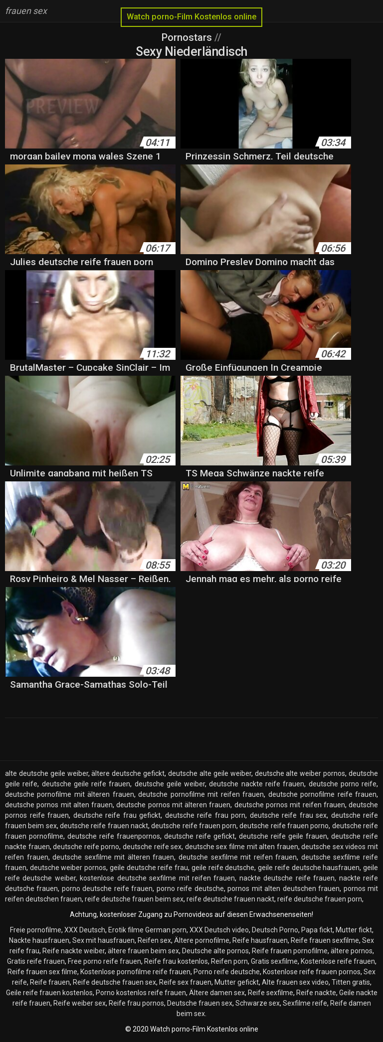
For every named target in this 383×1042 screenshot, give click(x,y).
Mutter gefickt (236, 982)
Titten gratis (351, 982)
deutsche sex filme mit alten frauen (241, 847)
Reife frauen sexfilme (325, 940)
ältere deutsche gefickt (128, 773)
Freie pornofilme (35, 930)
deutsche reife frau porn (205, 815)
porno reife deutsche (190, 889)
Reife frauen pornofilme (290, 951)
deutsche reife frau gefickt (117, 815)
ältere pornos (352, 951)
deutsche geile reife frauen (86, 784)
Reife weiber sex (79, 1003)
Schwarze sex (257, 1003)
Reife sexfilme (270, 993)
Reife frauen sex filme (42, 972)
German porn (166, 930)
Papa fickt (317, 930)
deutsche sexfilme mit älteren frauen (113, 857)
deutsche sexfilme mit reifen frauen (238, 857)
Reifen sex (154, 940)
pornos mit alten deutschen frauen (283, 889)
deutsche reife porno (86, 847)
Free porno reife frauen (104, 961)
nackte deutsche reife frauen (287, 878)
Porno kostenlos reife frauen (141, 993)
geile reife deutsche (223, 868)
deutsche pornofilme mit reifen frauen (201, 794)
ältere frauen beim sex (143, 951)
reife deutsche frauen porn (319, 899)
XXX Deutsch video (219, 930)
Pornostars (188, 37)
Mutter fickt (354, 930)
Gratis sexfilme (274, 961)
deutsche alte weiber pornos (300, 773)
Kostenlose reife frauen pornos (312, 972)
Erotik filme (126, 930)
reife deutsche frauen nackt (230, 899)
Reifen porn (229, 961)
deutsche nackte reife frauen (256, 784)
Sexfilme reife (305, 1003)
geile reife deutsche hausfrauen (309, 868)
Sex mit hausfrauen (103, 940)
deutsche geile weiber (170, 784)
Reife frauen (50, 982)
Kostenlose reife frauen (338, 961)
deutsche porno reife (343, 784)
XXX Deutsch (84, 930)
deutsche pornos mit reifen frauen (289, 805)
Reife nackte (316, 993)
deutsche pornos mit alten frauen (59, 805)
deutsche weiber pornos (68, 868)
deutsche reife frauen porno (284, 826)
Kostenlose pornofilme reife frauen (135, 972)
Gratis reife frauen (36, 961)
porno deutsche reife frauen (107, 889)
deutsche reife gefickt (199, 836)
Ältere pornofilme (201, 940)
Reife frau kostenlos (176, 961)
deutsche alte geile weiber (209, 773)
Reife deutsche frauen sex (114, 982)
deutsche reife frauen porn (193, 826)
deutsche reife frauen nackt (104, 826)
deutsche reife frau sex (288, 815)
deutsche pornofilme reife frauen (322, 794)
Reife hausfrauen (260, 940)
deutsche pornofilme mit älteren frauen (69, 794)
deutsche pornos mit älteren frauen (173, 805)
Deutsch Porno (275, 930)
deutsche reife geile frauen (283, 836)
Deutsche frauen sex (199, 1003)
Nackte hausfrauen (39, 940)
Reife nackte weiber (73, 951)
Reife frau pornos (136, 1003)
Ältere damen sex (217, 993)
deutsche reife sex (152, 847)
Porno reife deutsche (226, 972)
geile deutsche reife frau (149, 868)
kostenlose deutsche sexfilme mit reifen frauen (157, 878)
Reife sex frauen (185, 982)
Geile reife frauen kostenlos (49, 993)
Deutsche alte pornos (215, 951)
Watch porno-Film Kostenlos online (191, 16)
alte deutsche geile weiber (46, 773)
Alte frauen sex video (295, 982)
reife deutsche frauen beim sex (134, 899)
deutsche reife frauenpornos (113, 836)
